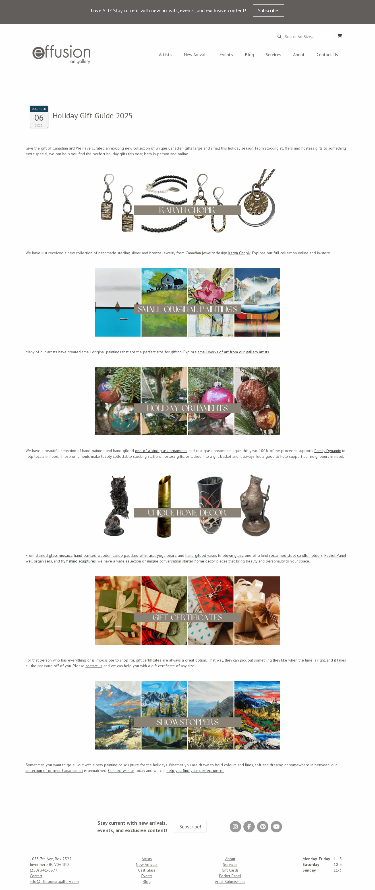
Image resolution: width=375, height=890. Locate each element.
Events (226, 54)
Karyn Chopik (239, 252)
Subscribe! (268, 10)
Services (273, 54)
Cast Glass (147, 870)
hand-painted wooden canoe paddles (106, 555)
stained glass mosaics (54, 555)
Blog (249, 54)
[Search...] (307, 36)
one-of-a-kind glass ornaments (161, 450)
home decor (204, 561)
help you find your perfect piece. (195, 770)
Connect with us (121, 770)
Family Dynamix (327, 450)
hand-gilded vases (201, 555)
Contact (36, 875)
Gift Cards (230, 870)
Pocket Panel (230, 875)
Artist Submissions (230, 881)
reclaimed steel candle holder (295, 555)
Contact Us (327, 54)
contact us (94, 665)
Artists (165, 54)
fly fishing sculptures (78, 561)
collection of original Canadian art (54, 770)
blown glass (233, 555)
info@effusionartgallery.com (54, 881)
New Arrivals (196, 54)
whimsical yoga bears (158, 555)
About (299, 54)
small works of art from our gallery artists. (234, 351)
